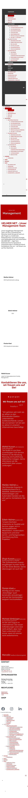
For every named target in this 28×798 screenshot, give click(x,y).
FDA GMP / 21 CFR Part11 (16, 37)
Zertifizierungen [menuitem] (10, 720)
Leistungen (11, 24)
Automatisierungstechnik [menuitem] (15, 727)
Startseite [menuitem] (5, 715)
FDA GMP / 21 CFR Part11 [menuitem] (16, 735)
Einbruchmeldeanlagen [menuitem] (15, 739)
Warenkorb (10, 73)
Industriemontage (15, 34)
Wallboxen (13, 52)
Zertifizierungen (12, 19)
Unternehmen (12, 14)
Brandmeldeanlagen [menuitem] (14, 738)
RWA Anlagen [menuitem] (13, 740)
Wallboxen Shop (12, 72)
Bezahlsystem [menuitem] (13, 754)
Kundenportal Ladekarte (14, 80)
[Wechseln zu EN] (17, 99)
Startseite (7, 107)
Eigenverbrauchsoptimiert (17, 57)
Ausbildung (10, 158)
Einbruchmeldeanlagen (16, 42)
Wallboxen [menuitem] (12, 747)
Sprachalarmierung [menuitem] (14, 745)
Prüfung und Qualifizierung (17, 36)
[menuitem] (15, 775)
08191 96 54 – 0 (7, 670)
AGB (2, 694)
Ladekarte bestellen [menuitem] (11, 768)
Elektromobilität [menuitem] (10, 746)
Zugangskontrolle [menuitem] (14, 743)
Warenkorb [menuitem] (9, 764)
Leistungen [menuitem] (6, 724)
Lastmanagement (15, 59)
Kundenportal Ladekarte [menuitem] (12, 769)
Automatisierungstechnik (17, 27)
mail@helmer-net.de (11, 405)
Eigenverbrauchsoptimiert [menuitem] (16, 751)
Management (11, 16)
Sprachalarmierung (15, 49)
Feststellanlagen (15, 46)
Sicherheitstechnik (12, 39)
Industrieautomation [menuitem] (11, 725)
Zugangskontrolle (15, 47)
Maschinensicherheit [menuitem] (14, 730)
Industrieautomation (13, 26)
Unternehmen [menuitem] (7, 716)
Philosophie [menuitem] (9, 719)
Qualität (10, 117)
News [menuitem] (4, 758)
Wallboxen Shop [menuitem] (10, 762)
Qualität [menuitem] (8, 723)
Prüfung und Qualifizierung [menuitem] (16, 734)
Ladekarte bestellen (13, 78)
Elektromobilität (12, 51)
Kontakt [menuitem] (5, 760)
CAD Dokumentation (15, 29)
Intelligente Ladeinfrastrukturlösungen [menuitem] (16, 749)
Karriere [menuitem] (5, 755)
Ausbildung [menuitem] (9, 757)
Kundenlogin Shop (12, 75)
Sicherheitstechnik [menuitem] (11, 736)
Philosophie (10, 17)
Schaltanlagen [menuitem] (13, 731)
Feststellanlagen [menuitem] (13, 742)
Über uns (10, 20)
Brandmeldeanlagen (16, 41)
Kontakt (7, 161)
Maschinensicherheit (16, 31)
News (6, 160)
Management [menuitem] (9, 717)
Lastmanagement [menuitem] (14, 753)
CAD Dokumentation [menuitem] (14, 728)
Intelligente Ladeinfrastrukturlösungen (18, 54)
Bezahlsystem (14, 155)
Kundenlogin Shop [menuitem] (11, 765)
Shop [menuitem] (4, 761)
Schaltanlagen (14, 32)
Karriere (10, 62)
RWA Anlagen (14, 44)
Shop (9, 70)
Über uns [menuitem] (8, 721)
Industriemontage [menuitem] (14, 732)
